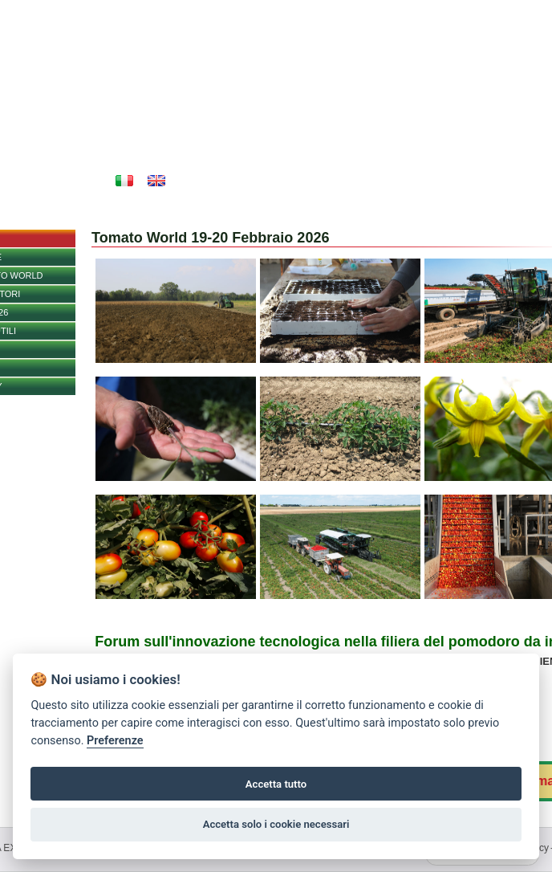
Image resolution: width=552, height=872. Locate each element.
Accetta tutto (276, 784)
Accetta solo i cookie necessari (276, 824)
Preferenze (115, 741)
